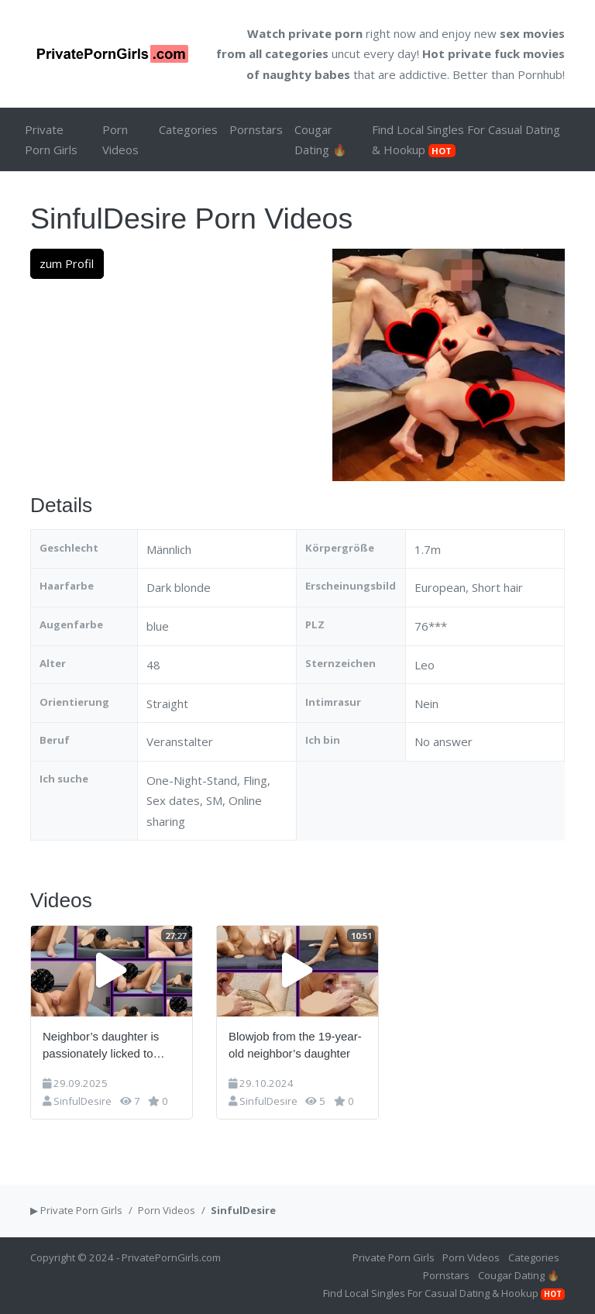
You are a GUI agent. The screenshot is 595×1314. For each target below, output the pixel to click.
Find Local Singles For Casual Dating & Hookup (466, 139)
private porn (325, 33)
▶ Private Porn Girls (76, 1210)
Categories (188, 129)
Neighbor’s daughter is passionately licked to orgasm (101, 1046)
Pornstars (256, 129)
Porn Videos (120, 139)
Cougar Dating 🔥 (320, 139)
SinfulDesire (82, 1101)
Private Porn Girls (51, 139)
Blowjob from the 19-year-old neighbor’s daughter (295, 1045)
